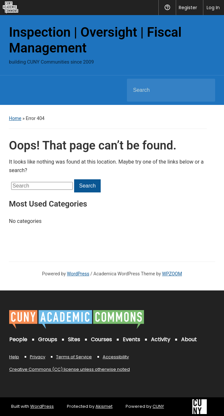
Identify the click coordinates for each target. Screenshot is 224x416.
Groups (47, 339)
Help (14, 357)
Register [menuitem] (188, 7)
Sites (74, 339)
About (189, 339)
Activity (160, 339)
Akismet (103, 406)
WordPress (78, 273)
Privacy (37, 357)
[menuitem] (9, 7)
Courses (101, 339)
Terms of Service (74, 357)
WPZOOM (172, 273)
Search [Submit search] (204, 90)
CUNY (158, 406)
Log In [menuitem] (213, 7)
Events (131, 339)
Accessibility (116, 357)
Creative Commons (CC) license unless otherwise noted (69, 369)
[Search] (162, 90)
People (18, 339)
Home (15, 118)
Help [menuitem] (167, 7)
